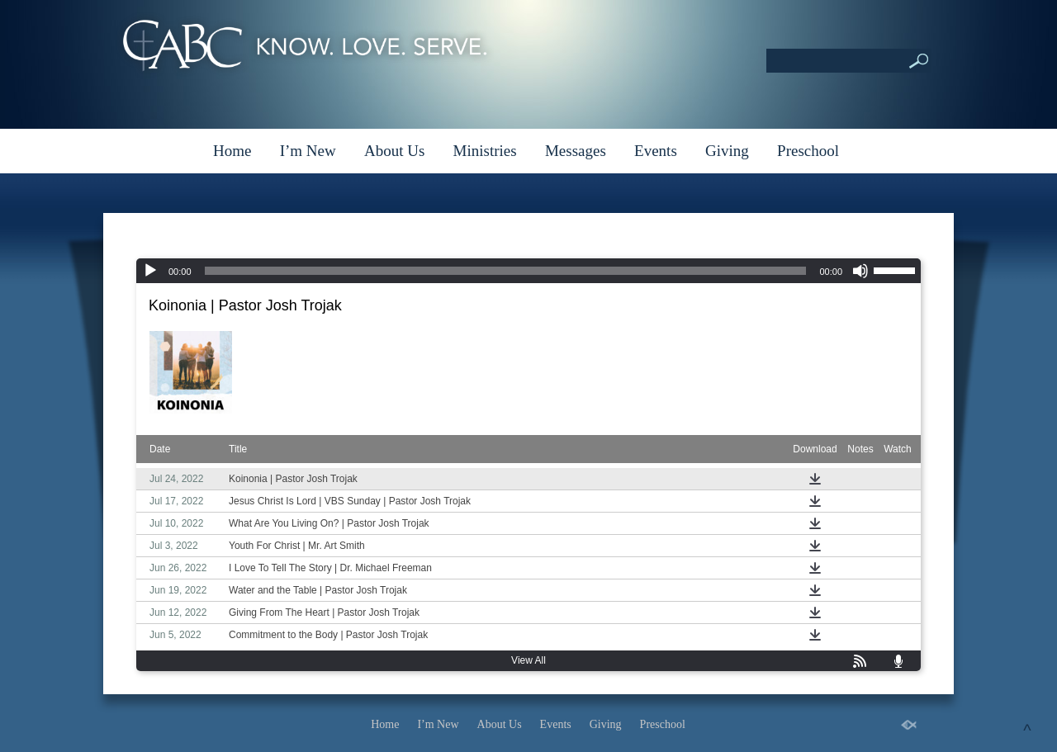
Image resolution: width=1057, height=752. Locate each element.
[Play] (150, 270)
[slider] (506, 271)
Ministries (485, 150)
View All (528, 660)
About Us (394, 150)
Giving (727, 150)
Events (655, 150)
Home (232, 150)
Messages (575, 150)
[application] (528, 270)
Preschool (808, 150)
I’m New (308, 150)
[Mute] (860, 270)
